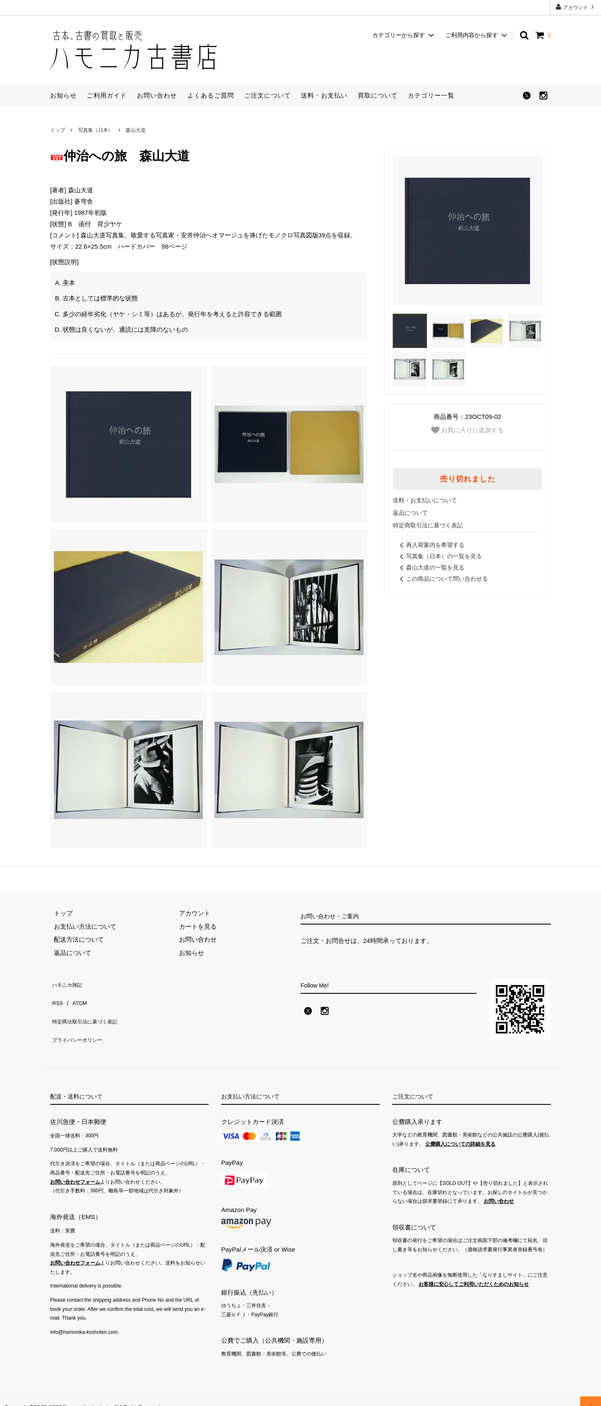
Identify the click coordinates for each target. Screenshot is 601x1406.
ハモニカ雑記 (69, 982)
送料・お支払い (324, 95)
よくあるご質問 (210, 95)
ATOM (77, 995)
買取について (378, 95)
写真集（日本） (95, 130)
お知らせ (63, 95)
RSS (56, 995)
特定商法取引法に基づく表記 (90, 1009)
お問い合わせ (157, 95)
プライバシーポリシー (81, 1022)
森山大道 (136, 130)
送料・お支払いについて (425, 500)
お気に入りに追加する (467, 430)
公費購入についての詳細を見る (460, 1133)
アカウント (575, 6)
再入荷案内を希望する (431, 545)
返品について (410, 512)
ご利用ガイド (107, 95)
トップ (57, 130)
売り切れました (467, 479)
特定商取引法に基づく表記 (428, 525)
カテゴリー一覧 (431, 95)
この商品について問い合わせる (442, 578)
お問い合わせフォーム (75, 1171)
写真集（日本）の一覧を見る (439, 556)
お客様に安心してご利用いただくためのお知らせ (474, 1273)
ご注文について (267, 95)
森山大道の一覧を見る (431, 567)
